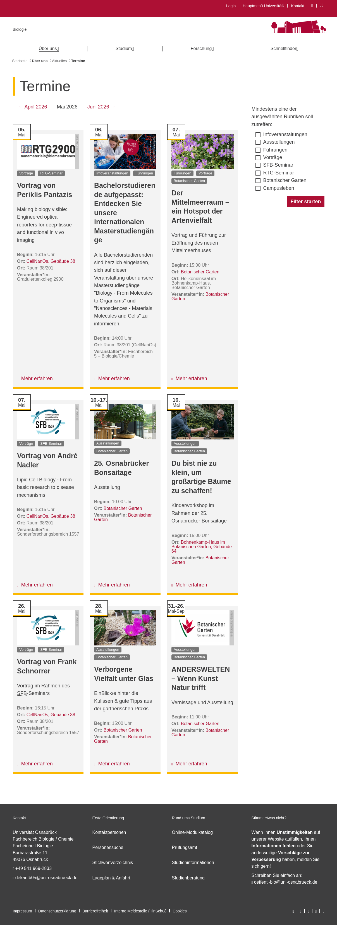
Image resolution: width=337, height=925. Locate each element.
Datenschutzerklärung (57, 911)
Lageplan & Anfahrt (111, 878)
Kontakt (297, 6)
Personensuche (107, 847)
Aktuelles (59, 61)
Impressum (22, 911)
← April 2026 (32, 107)
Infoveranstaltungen (285, 134)
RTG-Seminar (278, 173)
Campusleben (278, 188)
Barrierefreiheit (95, 911)
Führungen (275, 150)
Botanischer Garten (285, 180)
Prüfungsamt (184, 847)
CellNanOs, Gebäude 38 (50, 261)
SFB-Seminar (278, 165)
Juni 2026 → (101, 107)
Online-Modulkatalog (192, 832)
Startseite (20, 61)
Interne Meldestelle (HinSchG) (140, 911)
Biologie (20, 29)
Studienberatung (188, 878)
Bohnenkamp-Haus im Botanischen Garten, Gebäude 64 (201, 546)
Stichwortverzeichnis (112, 862)
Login (231, 6)
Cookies (180, 911)
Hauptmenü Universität (263, 6)
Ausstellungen (279, 142)
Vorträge (272, 157)
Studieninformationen (193, 862)
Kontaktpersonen (109, 832)
